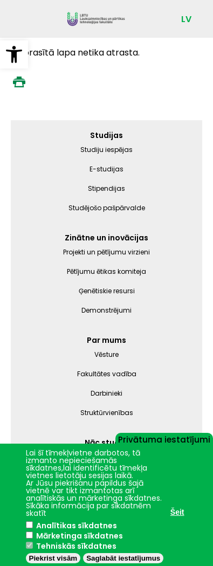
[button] (14, 54)
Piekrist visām (53, 558)
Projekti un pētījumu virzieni (106, 252)
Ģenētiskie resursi (107, 290)
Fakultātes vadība (106, 373)
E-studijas (106, 169)
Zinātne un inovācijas (106, 237)
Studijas (106, 135)
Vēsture (106, 354)
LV (186, 19)
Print (19, 82)
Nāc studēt (106, 442)
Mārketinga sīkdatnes (79, 535)
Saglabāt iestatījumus (123, 558)
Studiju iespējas (106, 149)
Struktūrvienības (106, 412)
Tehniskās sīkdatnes (76, 546)
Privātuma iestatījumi (164, 439)
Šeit (177, 512)
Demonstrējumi (106, 310)
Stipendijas (106, 188)
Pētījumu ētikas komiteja (106, 271)
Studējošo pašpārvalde (106, 207)
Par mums (106, 340)
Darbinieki (106, 393)
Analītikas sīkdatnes (76, 525)
